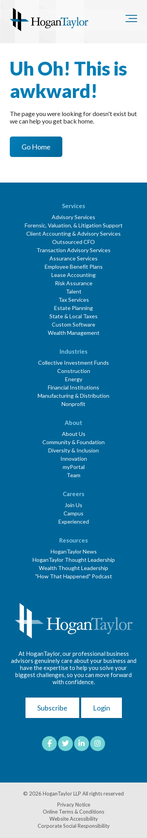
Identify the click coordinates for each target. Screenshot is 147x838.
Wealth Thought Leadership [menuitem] (73, 568)
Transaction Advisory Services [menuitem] (73, 250)
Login (101, 707)
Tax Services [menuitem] (73, 299)
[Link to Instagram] (97, 743)
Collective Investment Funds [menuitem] (73, 362)
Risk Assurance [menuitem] (74, 283)
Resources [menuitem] (73, 540)
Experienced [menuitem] (73, 521)
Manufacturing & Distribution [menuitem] (73, 395)
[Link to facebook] (49, 743)
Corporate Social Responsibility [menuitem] (74, 826)
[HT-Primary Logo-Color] (49, 20)
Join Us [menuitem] (73, 505)
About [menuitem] (73, 422)
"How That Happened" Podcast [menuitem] (73, 576)
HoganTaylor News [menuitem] (74, 551)
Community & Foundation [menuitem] (73, 442)
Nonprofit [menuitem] (73, 404)
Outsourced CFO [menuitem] (73, 241)
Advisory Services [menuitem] (73, 217)
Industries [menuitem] (73, 351)
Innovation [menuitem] (73, 458)
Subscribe (52, 707)
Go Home (36, 146)
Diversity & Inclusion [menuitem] (73, 450)
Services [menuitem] (73, 205)
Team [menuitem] (73, 475)
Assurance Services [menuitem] (73, 258)
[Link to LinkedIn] (81, 743)
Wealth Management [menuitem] (74, 332)
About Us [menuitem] (73, 433)
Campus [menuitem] (73, 513)
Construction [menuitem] (73, 370)
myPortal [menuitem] (74, 466)
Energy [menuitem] (73, 379)
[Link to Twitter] (65, 743)
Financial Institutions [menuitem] (73, 387)
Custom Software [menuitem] (73, 324)
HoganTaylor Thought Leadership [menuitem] (74, 559)
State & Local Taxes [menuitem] (73, 316)
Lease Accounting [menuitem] (73, 274)
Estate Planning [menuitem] (73, 308)
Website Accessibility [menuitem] (73, 819)
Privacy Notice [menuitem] (73, 804)
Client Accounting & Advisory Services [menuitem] (73, 233)
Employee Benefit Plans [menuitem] (74, 266)
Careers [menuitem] (73, 493)
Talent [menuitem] (74, 291)
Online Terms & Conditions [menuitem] (73, 811)
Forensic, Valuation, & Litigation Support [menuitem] (74, 225)
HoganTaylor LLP (62, 793)
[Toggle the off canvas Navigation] (131, 20)
